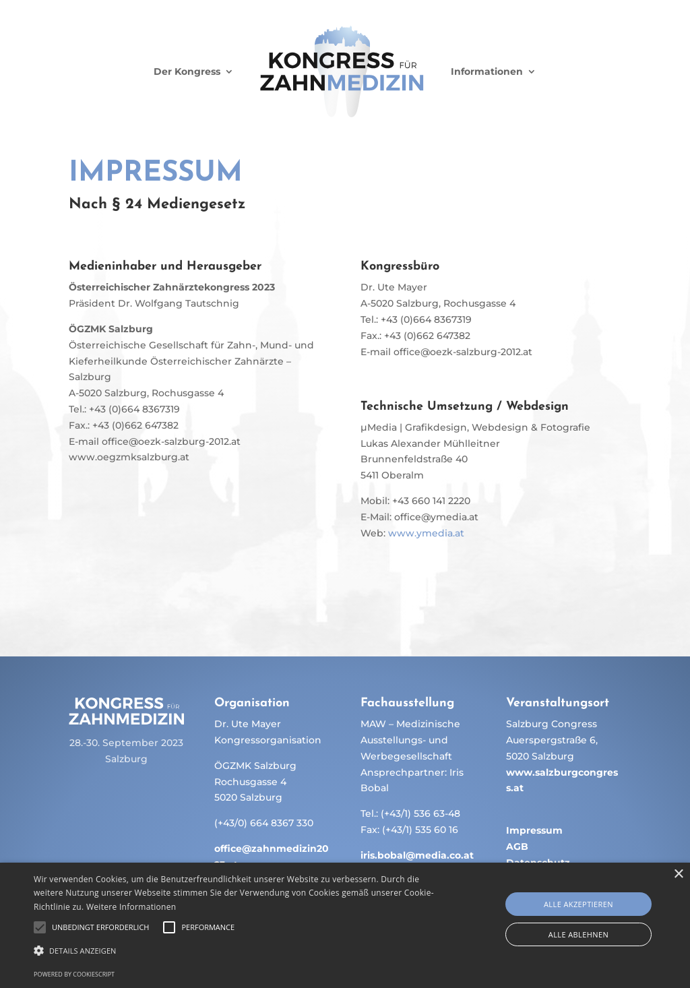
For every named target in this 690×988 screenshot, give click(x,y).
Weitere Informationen (131, 907)
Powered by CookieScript (74, 974)
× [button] (678, 874)
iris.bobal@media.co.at (417, 855)
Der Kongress (187, 71)
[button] (236, 951)
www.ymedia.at (426, 533)
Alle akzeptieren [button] (578, 904)
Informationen (487, 71)
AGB (517, 846)
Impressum (534, 830)
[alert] (345, 925)
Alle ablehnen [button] (578, 934)
